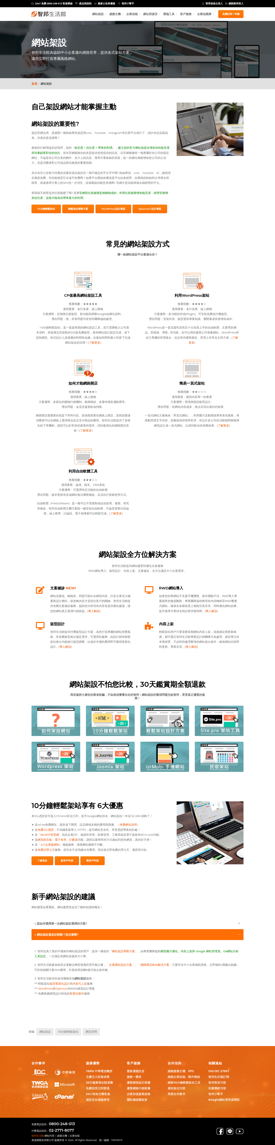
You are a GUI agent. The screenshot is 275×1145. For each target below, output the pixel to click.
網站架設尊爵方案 (123, 951)
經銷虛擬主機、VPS (181, 1071)
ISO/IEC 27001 (218, 1071)
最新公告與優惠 (104, 3)
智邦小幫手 (126, 3)
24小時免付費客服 (98, 1094)
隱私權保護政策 (137, 1100)
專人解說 (94, 611)
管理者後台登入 (212, 3)
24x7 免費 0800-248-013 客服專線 (52, 3)
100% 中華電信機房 (99, 1071)
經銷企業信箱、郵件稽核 (184, 1077)
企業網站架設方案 (120, 965)
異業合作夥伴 (176, 1094)
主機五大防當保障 (97, 1077)
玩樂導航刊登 (217, 1088)
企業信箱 (132, 14)
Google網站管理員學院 (224, 1100)
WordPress (45, 988)
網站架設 (98, 14)
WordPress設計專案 (113, 208)
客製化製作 (77, 993)
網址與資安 (150, 14)
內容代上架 (80, 983)
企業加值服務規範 (138, 1094)
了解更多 (94, 342)
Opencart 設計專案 (149, 208)
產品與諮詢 (83, 3)
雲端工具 (169, 14)
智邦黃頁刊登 (217, 1082)
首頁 (34, 83)
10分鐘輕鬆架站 (46, 208)
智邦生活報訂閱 (218, 1077)
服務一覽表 (134, 1077)
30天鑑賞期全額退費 (99, 1082)
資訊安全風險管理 (97, 1100)
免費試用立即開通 (97, 1088)
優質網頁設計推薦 (138, 1082)
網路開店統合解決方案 (155, 965)
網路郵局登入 (234, 3)
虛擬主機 (115, 14)
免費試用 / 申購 (230, 13)
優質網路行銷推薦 (138, 1088)
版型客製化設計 (60, 983)
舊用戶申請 (92, 860)
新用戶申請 (67, 860)
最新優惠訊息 (135, 1071)
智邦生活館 (38, 1135)
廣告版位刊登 (176, 1088)
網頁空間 (91, 1031)
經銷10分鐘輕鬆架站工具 (184, 1082)
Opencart (62, 988)
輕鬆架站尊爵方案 (78, 208)
